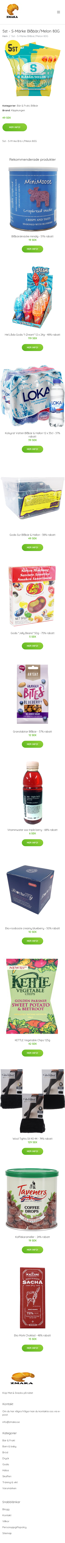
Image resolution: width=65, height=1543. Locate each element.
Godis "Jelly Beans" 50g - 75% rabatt (32, 633)
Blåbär (34, 105)
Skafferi (6, 1476)
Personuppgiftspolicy (14, 1527)
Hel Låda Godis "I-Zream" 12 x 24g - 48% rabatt (32, 334)
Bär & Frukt (23, 105)
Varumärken (9, 1488)
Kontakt (6, 1515)
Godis (5, 1464)
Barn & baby (9, 1446)
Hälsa (5, 1470)
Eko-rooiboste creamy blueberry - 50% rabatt (32, 928)
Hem (5, 36)
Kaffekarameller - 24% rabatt (32, 1237)
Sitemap (7, 1533)
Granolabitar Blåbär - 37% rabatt (32, 731)
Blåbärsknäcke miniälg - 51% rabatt (32, 236)
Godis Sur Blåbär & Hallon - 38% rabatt (32, 534)
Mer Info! (14, 127)
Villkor (5, 1521)
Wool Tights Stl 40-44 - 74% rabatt (33, 1138)
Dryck (5, 1458)
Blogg (5, 1509)
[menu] (59, 12)
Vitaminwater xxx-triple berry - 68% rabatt (32, 829)
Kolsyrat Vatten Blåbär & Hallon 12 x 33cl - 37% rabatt (32, 435)
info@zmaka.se (11, 1422)
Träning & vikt (10, 1482)
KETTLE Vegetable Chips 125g (32, 1040)
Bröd (5, 1452)
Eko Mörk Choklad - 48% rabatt (32, 1335)
